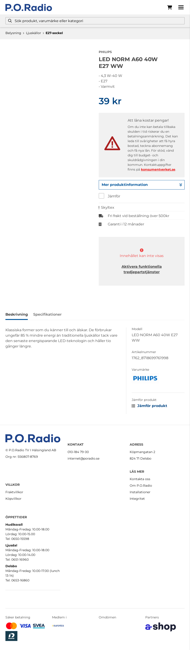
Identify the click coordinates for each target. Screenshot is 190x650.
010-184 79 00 (78, 452)
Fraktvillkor (14, 492)
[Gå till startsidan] (28, 7)
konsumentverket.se (158, 169)
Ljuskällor (33, 33)
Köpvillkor (13, 499)
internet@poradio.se (83, 458)
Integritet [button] (137, 499)
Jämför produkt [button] (149, 406)
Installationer (140, 492)
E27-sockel (54, 33)
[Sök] (95, 20)
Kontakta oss (140, 479)
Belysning (13, 33)
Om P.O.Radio (141, 485)
